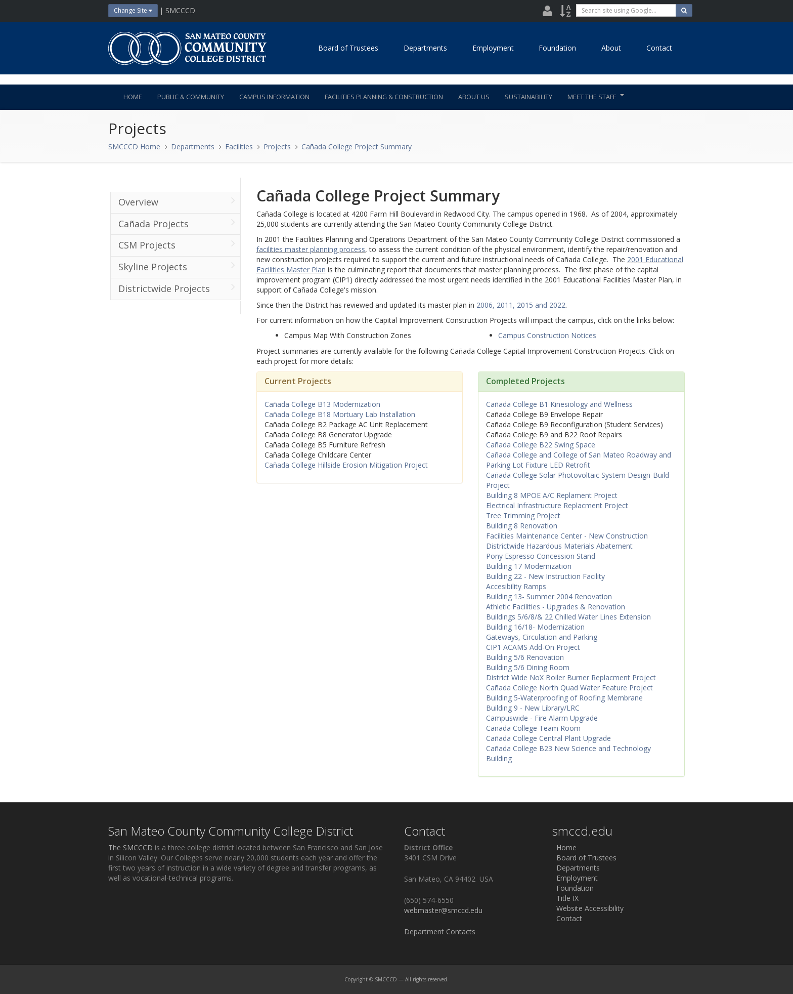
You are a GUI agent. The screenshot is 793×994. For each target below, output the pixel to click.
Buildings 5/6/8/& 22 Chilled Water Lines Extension (568, 617)
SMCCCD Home (134, 146)
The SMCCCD (130, 847)
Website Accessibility (588, 908)
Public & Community (190, 97)
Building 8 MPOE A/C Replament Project (552, 495)
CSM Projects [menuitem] (176, 244)
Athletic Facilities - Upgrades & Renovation (555, 606)
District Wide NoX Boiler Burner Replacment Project (571, 677)
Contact (659, 48)
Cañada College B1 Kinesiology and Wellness (559, 404)
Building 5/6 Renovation (525, 657)
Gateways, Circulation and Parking (541, 637)
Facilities (239, 146)
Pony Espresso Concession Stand (540, 556)
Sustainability (528, 97)
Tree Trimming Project (523, 515)
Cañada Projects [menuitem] (176, 223)
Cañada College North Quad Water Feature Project (569, 687)
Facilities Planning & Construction (384, 97)
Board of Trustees (348, 48)
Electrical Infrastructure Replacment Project (557, 505)
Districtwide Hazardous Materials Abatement (559, 546)
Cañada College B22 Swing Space (540, 444)
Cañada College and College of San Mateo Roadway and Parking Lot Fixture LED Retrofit (578, 460)
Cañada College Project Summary (356, 146)
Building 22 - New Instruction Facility (545, 576)
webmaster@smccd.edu (443, 910)
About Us (474, 97)
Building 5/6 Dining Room (527, 667)
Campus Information (274, 97)
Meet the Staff (595, 97)
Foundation (557, 48)
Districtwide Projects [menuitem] (176, 288)
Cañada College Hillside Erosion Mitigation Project (347, 465)
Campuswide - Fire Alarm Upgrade (542, 718)
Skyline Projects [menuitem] (176, 266)
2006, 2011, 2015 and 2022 (520, 305)
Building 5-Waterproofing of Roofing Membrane (564, 697)
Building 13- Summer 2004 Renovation (549, 596)
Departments (425, 48)
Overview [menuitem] (176, 201)
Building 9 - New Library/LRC (533, 708)
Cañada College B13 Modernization (322, 404)
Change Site (133, 10)
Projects (277, 146)
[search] (626, 10)
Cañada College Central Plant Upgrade (548, 738)
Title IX (565, 898)
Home (132, 97)
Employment (493, 48)
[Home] (186, 48)
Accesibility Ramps (516, 586)
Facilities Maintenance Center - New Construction (567, 536)
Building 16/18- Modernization (535, 627)
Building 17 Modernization (528, 566)
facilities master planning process (310, 249)
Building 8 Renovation (521, 525)
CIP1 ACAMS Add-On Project (533, 647)
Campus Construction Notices (547, 335)
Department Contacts (439, 931)
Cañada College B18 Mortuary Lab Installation (340, 414)
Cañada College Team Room (533, 728)
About (611, 48)
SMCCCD (386, 979)
